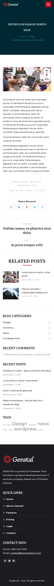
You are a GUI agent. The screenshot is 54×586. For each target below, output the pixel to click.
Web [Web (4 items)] (10, 430)
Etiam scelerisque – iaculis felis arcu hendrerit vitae (23, 402)
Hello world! (43, 354)
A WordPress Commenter (17, 354)
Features (11, 512)
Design (31, 36)
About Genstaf (14, 506)
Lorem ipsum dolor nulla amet (36, 274)
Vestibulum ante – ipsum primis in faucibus (27, 370)
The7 (36, 190)
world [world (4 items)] (40, 430)
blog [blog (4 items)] (9, 425)
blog (21, 190)
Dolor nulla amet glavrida (17, 390)
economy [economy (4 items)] (32, 425)
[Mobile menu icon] (48, 4)
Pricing (10, 519)
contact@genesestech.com (25, 553)
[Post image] (11, 277)
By (35, 182)
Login (9, 526)
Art (17, 190)
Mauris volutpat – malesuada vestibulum (35, 291)
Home (22, 36)
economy (29, 190)
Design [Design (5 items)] (19, 424)
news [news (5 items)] (43, 424)
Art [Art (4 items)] (4, 425)
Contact (11, 533)
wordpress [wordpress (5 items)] (25, 429)
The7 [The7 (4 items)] (5, 430)
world (42, 190)
